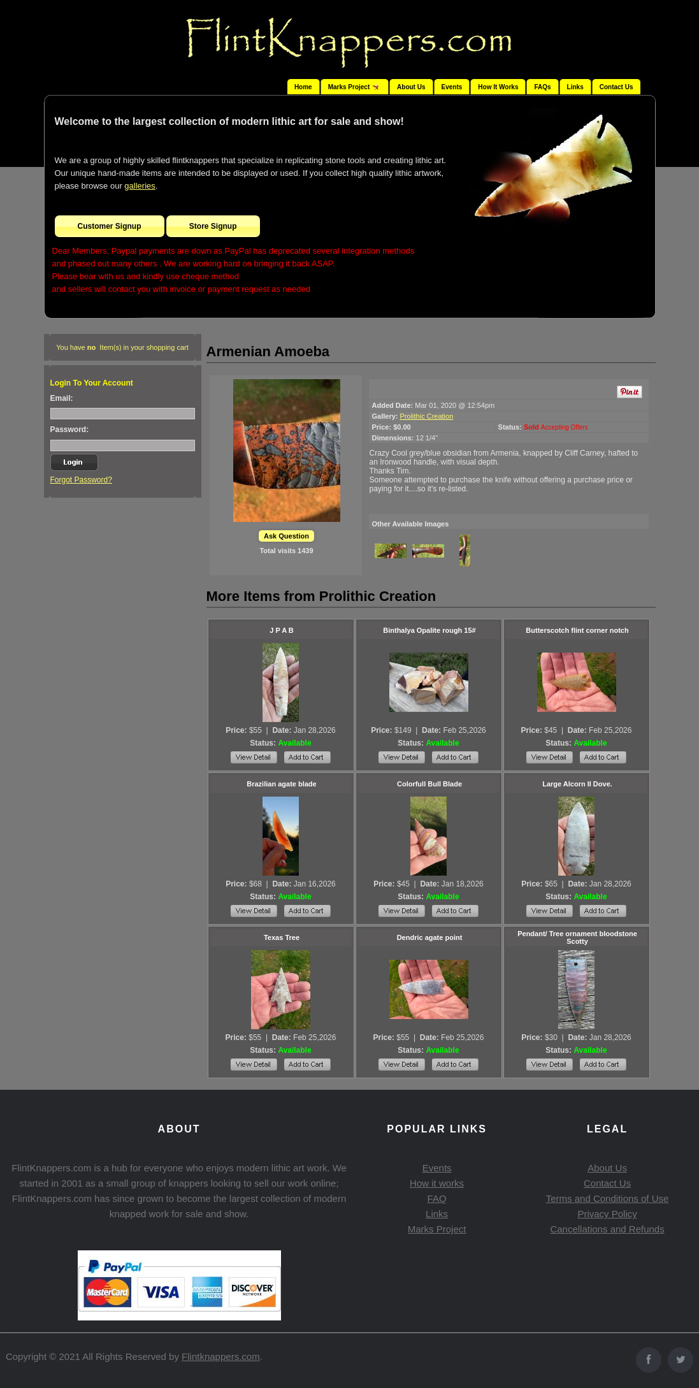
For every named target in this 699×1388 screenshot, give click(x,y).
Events (452, 86)
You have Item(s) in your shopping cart (122, 347)
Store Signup (213, 226)
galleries (139, 186)
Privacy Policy (607, 1213)
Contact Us (616, 86)
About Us (411, 86)
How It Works (498, 86)
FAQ (437, 1198)
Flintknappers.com (221, 1356)
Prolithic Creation (427, 416)
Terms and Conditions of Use (607, 1198)
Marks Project (437, 1229)
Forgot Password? (81, 479)
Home (303, 86)
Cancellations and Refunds (607, 1229)
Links (575, 86)
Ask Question (286, 536)
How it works (437, 1183)
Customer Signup (109, 226)
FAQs (542, 86)
